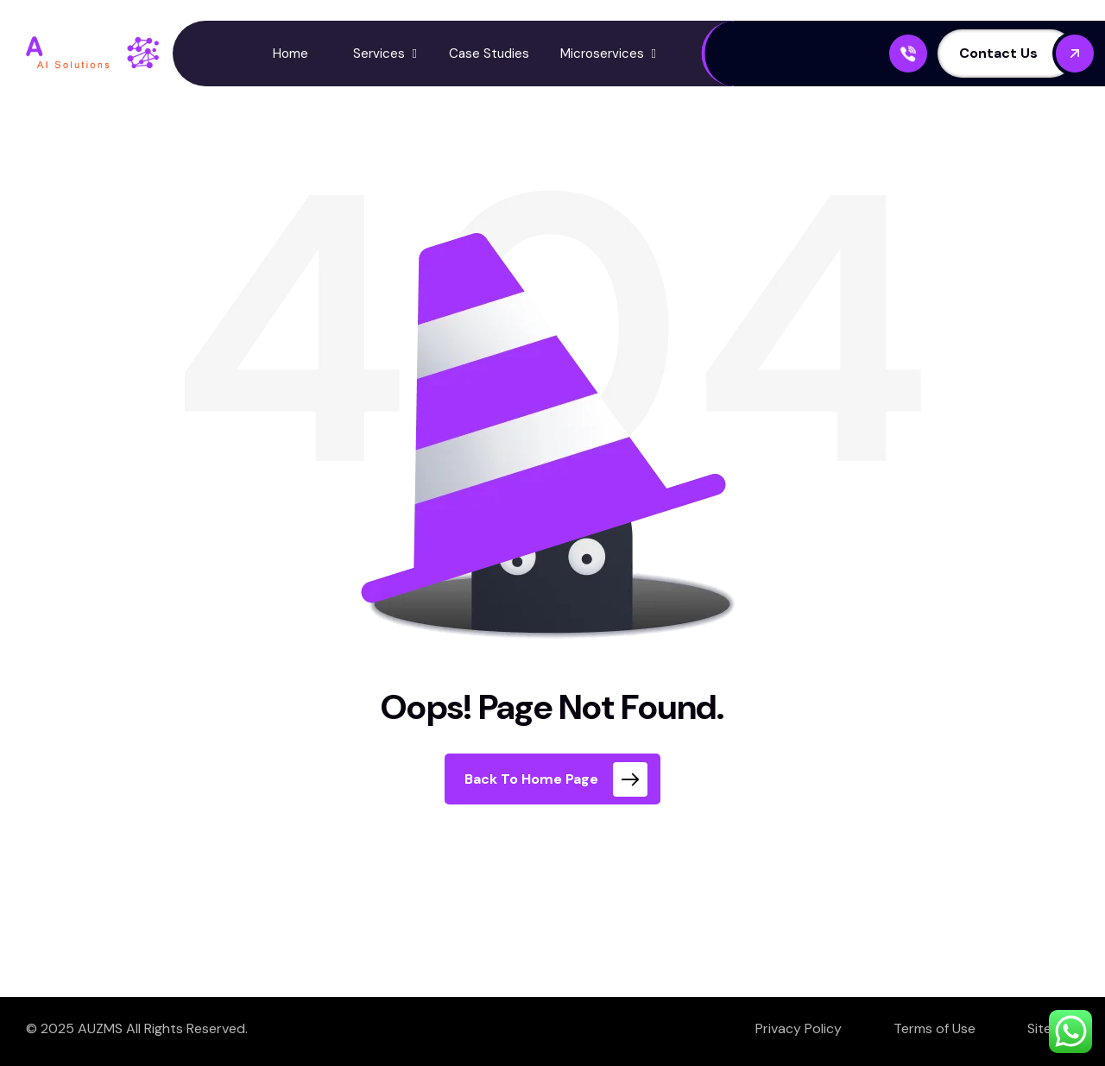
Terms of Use (934, 1028)
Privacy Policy (798, 1028)
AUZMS (100, 1028)
